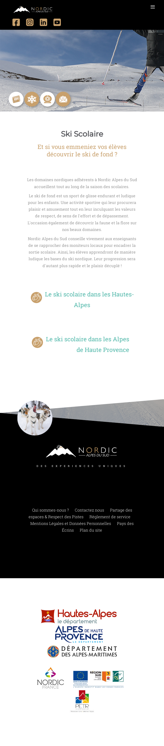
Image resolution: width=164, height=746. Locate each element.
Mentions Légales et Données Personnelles (70, 523)
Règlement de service (109, 516)
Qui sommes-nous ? (50, 510)
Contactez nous (89, 510)
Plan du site (91, 530)
